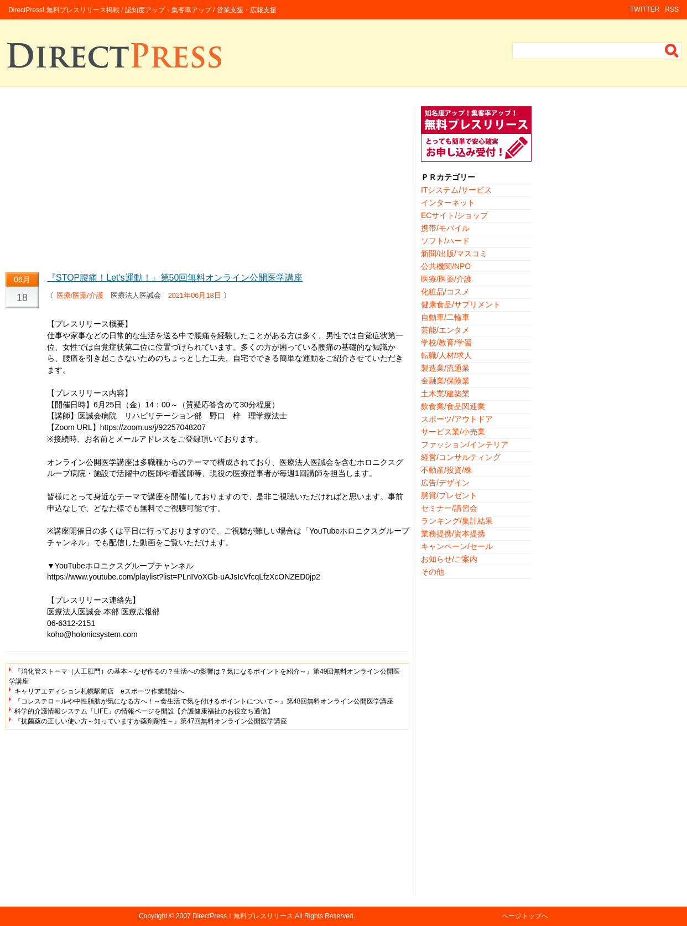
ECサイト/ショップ (454, 215)
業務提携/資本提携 (453, 533)
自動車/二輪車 (445, 317)
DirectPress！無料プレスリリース (242, 916)
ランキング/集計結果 (457, 520)
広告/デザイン (445, 482)
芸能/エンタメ (445, 329)
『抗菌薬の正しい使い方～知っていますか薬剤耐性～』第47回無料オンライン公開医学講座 (150, 721)
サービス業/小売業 (453, 431)
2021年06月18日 (194, 295)
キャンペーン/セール (457, 546)
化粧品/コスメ (445, 291)
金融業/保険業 (445, 380)
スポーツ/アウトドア (457, 419)
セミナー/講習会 (449, 508)
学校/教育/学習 (446, 342)
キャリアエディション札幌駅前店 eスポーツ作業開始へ (99, 691)
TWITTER (644, 9)
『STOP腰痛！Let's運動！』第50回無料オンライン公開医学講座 (175, 277)
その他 (432, 571)
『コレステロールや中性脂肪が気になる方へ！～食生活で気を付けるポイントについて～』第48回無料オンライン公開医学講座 (203, 701)
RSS (672, 9)
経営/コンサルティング (461, 457)
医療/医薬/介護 (79, 295)
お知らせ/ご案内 (449, 559)
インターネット (448, 202)
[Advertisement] (207, 183)
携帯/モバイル (445, 228)
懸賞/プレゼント (449, 495)
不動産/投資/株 (446, 469)
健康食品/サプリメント (461, 304)
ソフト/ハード (445, 240)
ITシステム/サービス (456, 189)
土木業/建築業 (445, 393)
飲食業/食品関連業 (453, 406)
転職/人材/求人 (446, 355)
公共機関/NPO (446, 266)
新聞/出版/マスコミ (454, 253)
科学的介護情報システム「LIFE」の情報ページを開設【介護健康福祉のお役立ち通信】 (144, 711)
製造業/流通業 (445, 368)
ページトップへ (525, 916)
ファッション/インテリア (464, 444)
